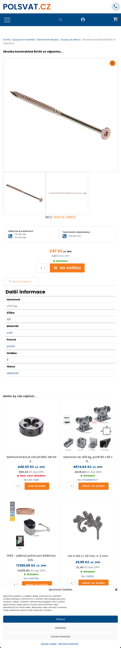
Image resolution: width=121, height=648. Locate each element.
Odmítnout (60, 627)
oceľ (10, 329)
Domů (6, 39)
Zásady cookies (49, 643)
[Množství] (40, 264)
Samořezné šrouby (47, 39)
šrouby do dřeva (70, 39)
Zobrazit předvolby (60, 636)
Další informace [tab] (21, 277)
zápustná (12, 369)
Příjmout (60, 619)
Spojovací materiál (23, 39)
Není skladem (36, 482)
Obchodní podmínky (68, 643)
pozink (11, 342)
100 (9, 315)
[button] (116, 589)
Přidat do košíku (93, 482)
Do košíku (67, 263)
